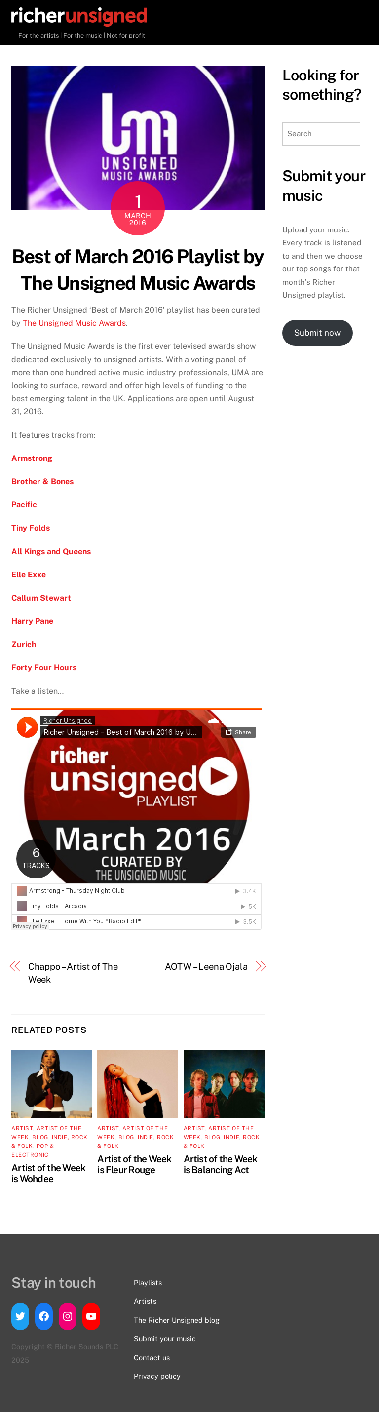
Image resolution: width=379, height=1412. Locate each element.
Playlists (148, 1282)
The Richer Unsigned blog (177, 1320)
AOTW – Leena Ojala (206, 966)
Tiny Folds (30, 528)
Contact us (152, 1357)
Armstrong (32, 458)
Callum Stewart (42, 598)
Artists (145, 1301)
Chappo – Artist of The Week (73, 973)
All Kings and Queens (51, 551)
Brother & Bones (42, 481)
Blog (40, 1137)
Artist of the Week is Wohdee (48, 1173)
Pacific (24, 504)
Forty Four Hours (43, 667)
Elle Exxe (28, 574)
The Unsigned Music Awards (74, 323)
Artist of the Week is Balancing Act (221, 1164)
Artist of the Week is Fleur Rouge (134, 1164)
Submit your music (165, 1339)
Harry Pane (32, 621)
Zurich (23, 644)
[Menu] (350, 18)
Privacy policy (157, 1376)
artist (22, 1128)
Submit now (317, 333)
